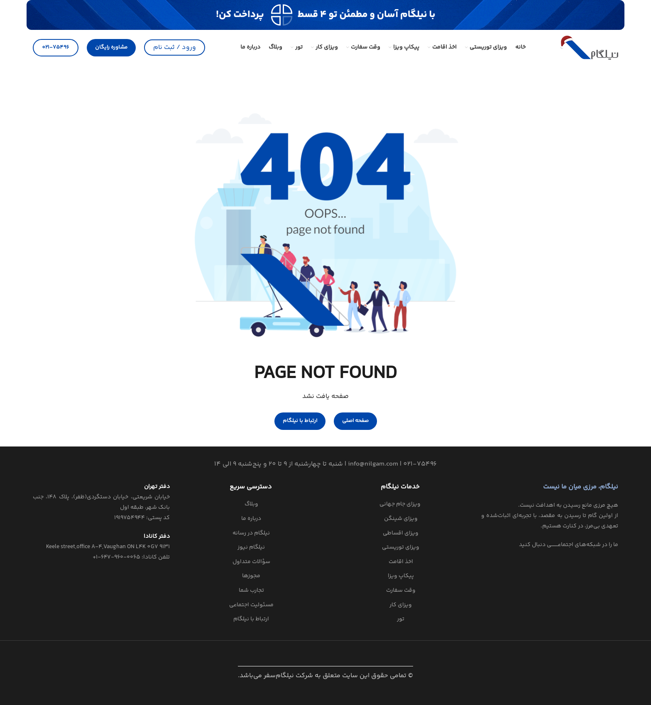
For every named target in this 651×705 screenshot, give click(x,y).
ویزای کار (400, 605)
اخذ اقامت (401, 562)
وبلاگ (251, 504)
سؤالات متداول (251, 562)
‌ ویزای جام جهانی (400, 504)
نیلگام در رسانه (251, 533)
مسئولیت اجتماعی (251, 605)
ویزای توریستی (400, 548)
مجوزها (251, 576)
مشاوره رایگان (111, 47)
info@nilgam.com (373, 464)
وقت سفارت (401, 591)
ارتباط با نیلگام (251, 619)
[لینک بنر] (325, 15)
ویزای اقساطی (400, 533)
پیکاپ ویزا (401, 576)
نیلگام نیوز (251, 548)
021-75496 (55, 47)
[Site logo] (589, 47)
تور (400, 619)
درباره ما (251, 519)
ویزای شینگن (401, 519)
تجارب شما (251, 591)
